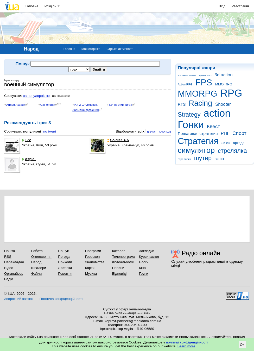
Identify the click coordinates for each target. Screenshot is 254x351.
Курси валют (149, 257)
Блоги (144, 262)
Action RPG (185, 84)
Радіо (8, 279)
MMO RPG (223, 84)
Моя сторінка (90, 49)
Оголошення (41, 257)
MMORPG (197, 93)
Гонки (191, 124)
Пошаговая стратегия (198, 133)
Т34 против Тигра (120, 104)
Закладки (146, 251)
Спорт (239, 133)
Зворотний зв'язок (18, 299)
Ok (242, 345)
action (217, 113)
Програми (93, 251)
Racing (200, 103)
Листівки (65, 268)
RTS (182, 104)
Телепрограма (123, 257)
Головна (32, 6)
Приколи (65, 262)
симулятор (196, 150)
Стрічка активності (119, 49)
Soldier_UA (118, 140)
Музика (91, 273)
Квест (213, 126)
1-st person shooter (187, 75)
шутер (203, 158)
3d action (224, 74)
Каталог (118, 251)
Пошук (63, 251)
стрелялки (184, 159)
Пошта (9, 251)
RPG (231, 93)
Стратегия (198, 141)
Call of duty (47, 104)
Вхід (222, 6)
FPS (203, 82)
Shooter (223, 104)
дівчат (152, 131)
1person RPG (205, 75)
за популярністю (36, 96)
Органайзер (13, 273)
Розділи (50, 6)
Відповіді (119, 273)
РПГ (225, 133)
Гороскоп (92, 257)
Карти (89, 268)
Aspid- (29, 159)
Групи (143, 273)
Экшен (225, 143)
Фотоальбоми (123, 262)
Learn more (186, 346)
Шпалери (38, 268)
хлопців (165, 131)
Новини (118, 268)
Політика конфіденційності (61, 299)
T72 (26, 140)
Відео (8, 268)
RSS (7, 257)
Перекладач (14, 262)
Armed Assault (15, 104)
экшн (219, 158)
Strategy (189, 114)
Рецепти (65, 273)
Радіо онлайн (201, 252)
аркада (238, 143)
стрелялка (232, 150)
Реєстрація (240, 6)
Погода (63, 257)
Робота (37, 251)
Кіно (142, 268)
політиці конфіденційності (187, 342)
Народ (36, 262)
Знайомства (95, 262)
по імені (49, 131)
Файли (36, 273)
